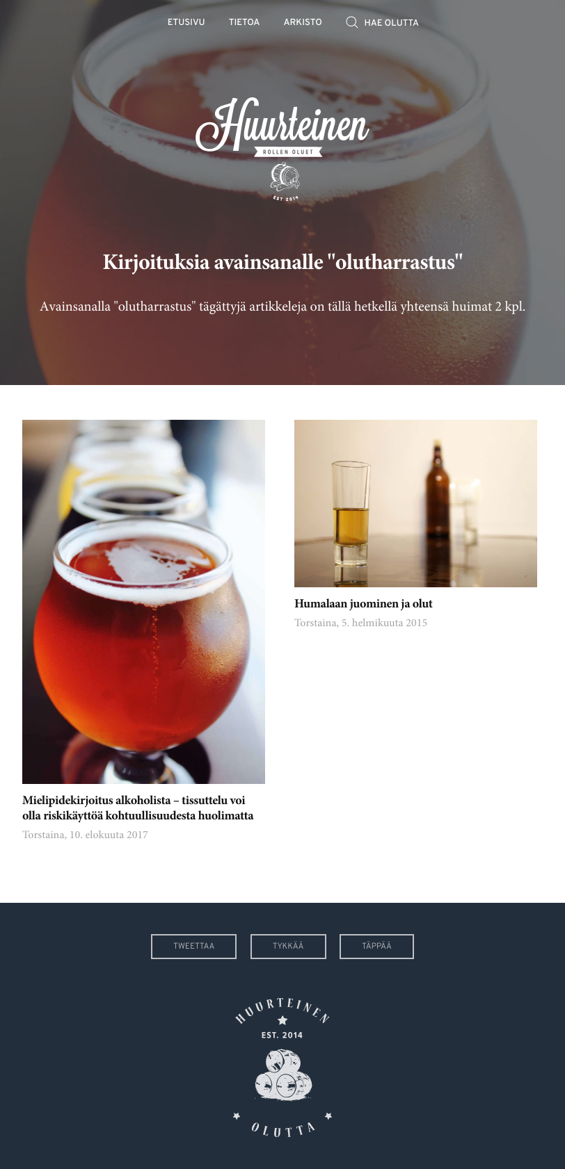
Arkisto (303, 23)
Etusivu (186, 23)
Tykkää (288, 946)
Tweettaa (193, 946)
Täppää (377, 946)
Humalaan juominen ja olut (363, 604)
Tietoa (244, 23)
